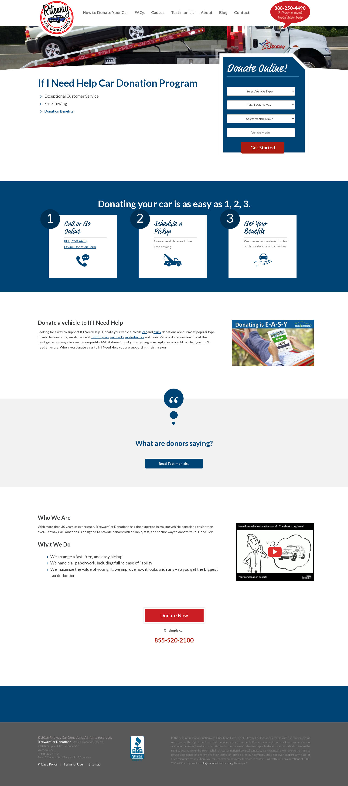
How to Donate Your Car (105, 12)
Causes (157, 12)
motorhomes (134, 337)
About (207, 12)
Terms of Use (73, 764)
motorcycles (100, 337)
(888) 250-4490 (75, 241)
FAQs (140, 12)
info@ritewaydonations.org (217, 763)
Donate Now (174, 615)
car (144, 332)
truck (157, 332)
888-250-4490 (290, 8)
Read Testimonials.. (174, 463)
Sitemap (95, 764)
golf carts (117, 337)
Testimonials (182, 12)
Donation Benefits (58, 111)
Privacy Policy (48, 764)
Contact (242, 12)
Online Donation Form (80, 247)
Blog (223, 12)
